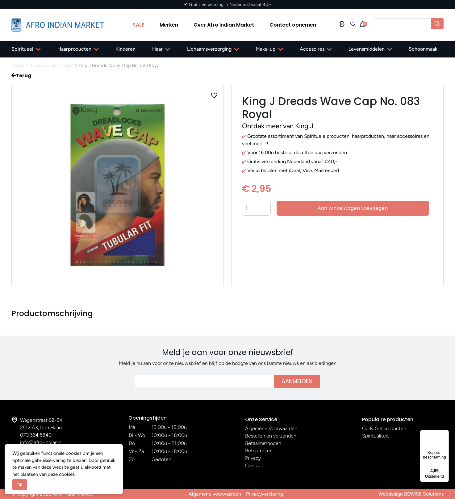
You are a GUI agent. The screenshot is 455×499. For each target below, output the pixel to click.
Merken (169, 24)
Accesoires (312, 49)
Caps (67, 65)
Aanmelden (297, 381)
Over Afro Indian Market (224, 24)
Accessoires (43, 65)
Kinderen (125, 49)
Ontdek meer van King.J (277, 126)
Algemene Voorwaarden (271, 428)
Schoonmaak (423, 49)
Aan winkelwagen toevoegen (353, 208)
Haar (157, 49)
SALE (138, 24)
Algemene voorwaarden (215, 494)
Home (18, 65)
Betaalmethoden (263, 443)
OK (19, 484)
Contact (254, 465)
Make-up (266, 49)
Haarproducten (74, 49)
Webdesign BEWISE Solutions (411, 494)
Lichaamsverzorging (209, 49)
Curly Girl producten (384, 428)
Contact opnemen (292, 24)
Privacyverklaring (264, 494)
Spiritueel (22, 49)
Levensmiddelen (367, 49)
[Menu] (445, 433)
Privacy (253, 458)
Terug (21, 75)
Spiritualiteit (375, 436)
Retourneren (259, 451)
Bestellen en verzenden (270, 436)
